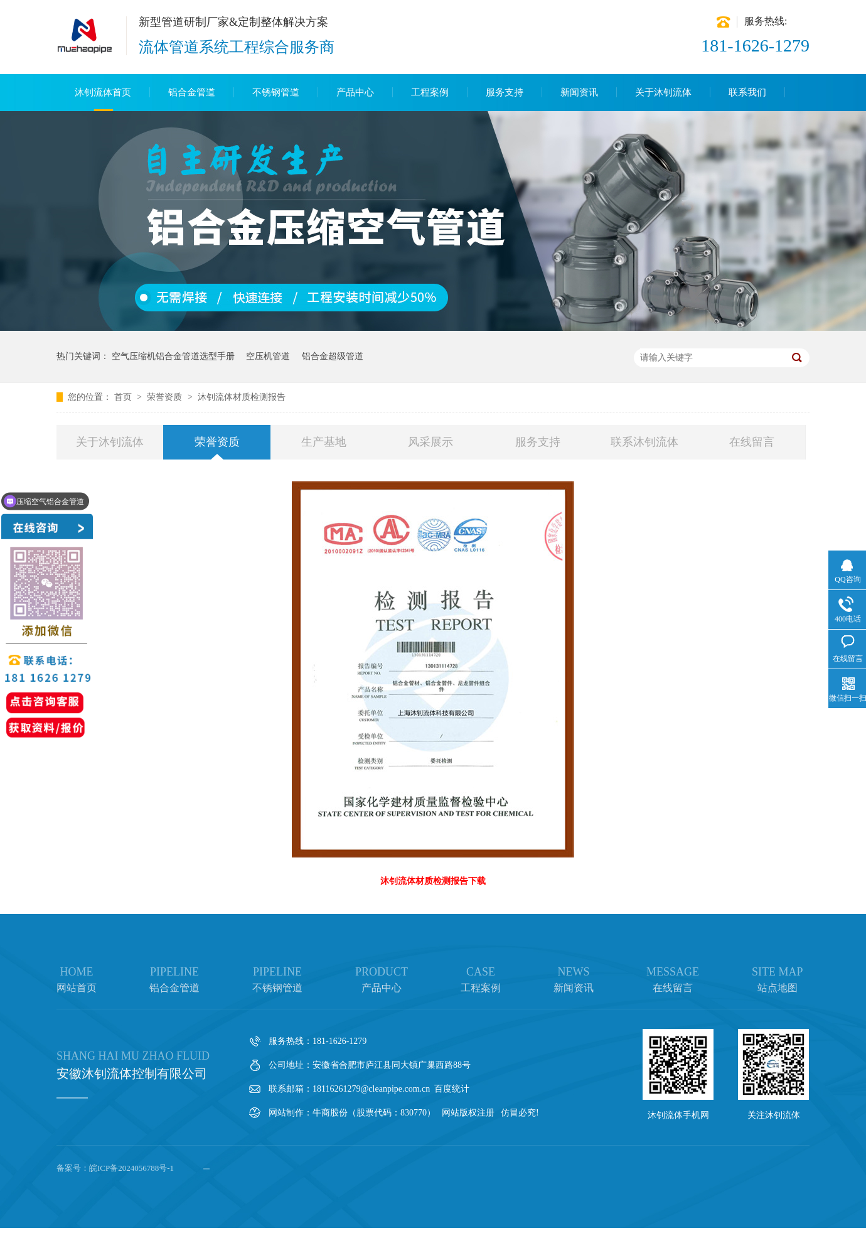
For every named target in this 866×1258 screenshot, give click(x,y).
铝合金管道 (191, 92)
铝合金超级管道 (332, 356)
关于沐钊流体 (663, 92)
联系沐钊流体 (644, 442)
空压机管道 (268, 356)
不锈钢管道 (275, 92)
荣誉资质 (165, 397)
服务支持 (504, 92)
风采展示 (430, 442)
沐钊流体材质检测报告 (242, 397)
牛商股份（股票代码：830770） (374, 1112)
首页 (124, 397)
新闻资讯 (579, 92)
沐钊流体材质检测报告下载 (433, 881)
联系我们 (747, 92)
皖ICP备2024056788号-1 (131, 1168)
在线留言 (751, 442)
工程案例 (430, 92)
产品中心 (355, 92)
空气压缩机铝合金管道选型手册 (173, 356)
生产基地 (323, 442)
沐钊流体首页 (103, 92)
